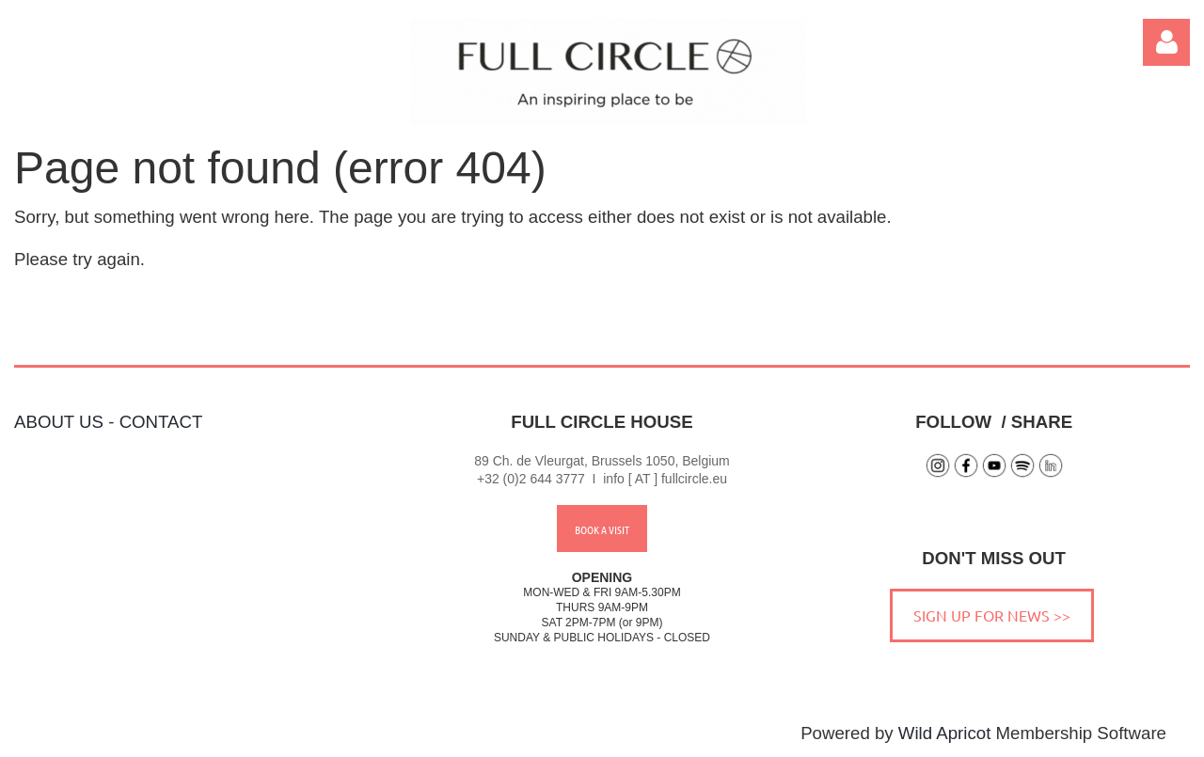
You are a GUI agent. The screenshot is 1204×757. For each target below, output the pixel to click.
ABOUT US (58, 422)
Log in (1166, 42)
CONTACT (161, 422)
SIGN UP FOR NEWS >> (991, 615)
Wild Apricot (944, 733)
